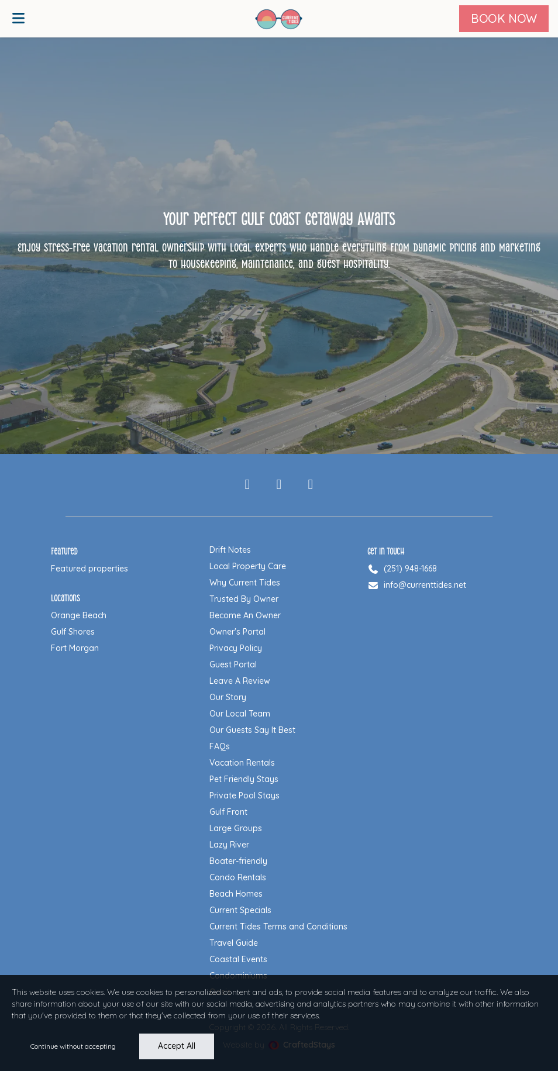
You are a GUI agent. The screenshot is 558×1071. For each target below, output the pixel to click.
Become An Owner (245, 615)
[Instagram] (279, 485)
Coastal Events (238, 959)
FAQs (219, 746)
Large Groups (235, 828)
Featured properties (89, 568)
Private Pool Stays (244, 795)
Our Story (227, 697)
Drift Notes (230, 550)
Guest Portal (233, 664)
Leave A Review (239, 681)
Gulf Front (228, 812)
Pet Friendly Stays (243, 779)
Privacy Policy (235, 648)
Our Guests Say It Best (252, 730)
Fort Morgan (75, 648)
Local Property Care (247, 566)
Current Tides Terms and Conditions (278, 926)
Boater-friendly (238, 861)
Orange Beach (78, 615)
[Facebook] (247, 485)
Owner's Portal (237, 631)
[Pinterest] (310, 485)
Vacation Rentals (242, 762)
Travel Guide (233, 943)
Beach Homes (236, 894)
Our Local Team (239, 713)
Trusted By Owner (243, 599)
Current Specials (240, 910)
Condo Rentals (237, 877)
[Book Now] (504, 18)
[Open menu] (18, 18)
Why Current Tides (244, 582)
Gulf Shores (73, 631)
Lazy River (229, 844)
